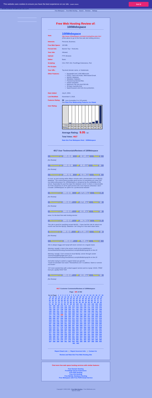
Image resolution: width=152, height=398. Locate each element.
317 (50, 333)
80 (71, 302)
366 (77, 338)
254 (77, 324)
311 (81, 331)
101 (81, 304)
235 (58, 322)
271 (89, 325)
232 (100, 320)
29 (80, 297)
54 (101, 299)
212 (77, 318)
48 (83, 299)
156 (77, 311)
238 (69, 322)
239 (73, 322)
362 (62, 338)
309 (73, 331)
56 (53, 300)
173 (89, 313)
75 (56, 302)
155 (73, 311)
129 (81, 308)
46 (77, 299)
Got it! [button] (138, 4)
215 (89, 318)
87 (92, 302)
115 (81, 306)
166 (62, 313)
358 (100, 336)
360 (54, 338)
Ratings (94, 10)
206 (54, 318)
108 (54, 306)
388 (54, 341)
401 (74, 343)
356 (92, 336)
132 (92, 308)
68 (89, 300)
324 (77, 333)
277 (58, 327)
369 (89, 338)
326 (85, 333)
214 (85, 318)
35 (98, 297)
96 (65, 304)
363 (65, 338)
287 (96, 327)
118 (92, 306)
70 (95, 300)
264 (62, 325)
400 (100, 341)
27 (74, 297)
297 (81, 329)
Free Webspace (60, 10)
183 (73, 315)
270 (85, 325)
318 (54, 333)
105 (96, 304)
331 (50, 334)
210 (69, 318)
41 (62, 299)
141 (73, 309)
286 (92, 327)
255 (81, 324)
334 (62, 334)
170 (77, 313)
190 (100, 315)
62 (71, 300)
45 (74, 299)
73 (50, 302)
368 (85, 338)
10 (78, 295)
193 (58, 316)
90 (101, 302)
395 (81, 341)
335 (65, 334)
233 (50, 322)
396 (85, 341)
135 (50, 309)
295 (73, 329)
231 (96, 320)
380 (77, 340)
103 (89, 304)
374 (54, 340)
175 (96, 313)
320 (62, 333)
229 (89, 320)
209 (65, 318)
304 (54, 331)
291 (58, 329)
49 (86, 299)
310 (77, 331)
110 (62, 306)
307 (65, 331)
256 (85, 324)
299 (89, 329)
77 (62, 302)
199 (81, 316)
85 (86, 302)
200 (85, 316)
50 (89, 299)
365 (73, 338)
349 (65, 336)
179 (58, 315)
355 (89, 336)
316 (100, 331)
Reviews (88, 10)
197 (73, 316)
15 (93, 295)
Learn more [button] (74, 4)
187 (89, 315)
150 (54, 311)
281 (73, 327)
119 (96, 306)
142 (77, 309)
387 (50, 341)
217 (96, 318)
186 (85, 315)
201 (89, 316)
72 (101, 300)
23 (62, 297)
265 (65, 325)
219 (50, 320)
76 (59, 302)
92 (53, 304)
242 (85, 322)
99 (74, 304)
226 (77, 320)
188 (92, 315)
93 (56, 304)
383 (89, 340)
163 (50, 313)
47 (80, 299)
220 (54, 320)
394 (77, 341)
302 (100, 329)
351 (73, 336)
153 (65, 311)
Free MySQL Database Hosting (75, 376)
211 (73, 318)
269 (81, 325)
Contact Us (93, 351)
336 (69, 334)
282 (77, 327)
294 (69, 329)
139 (65, 309)
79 (68, 302)
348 (62, 336)
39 (56, 299)
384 (92, 340)
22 (59, 297)
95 (62, 304)
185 (81, 315)
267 (73, 325)
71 (98, 300)
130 (85, 308)
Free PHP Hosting (75, 372)
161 (96, 311)
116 (85, 306)
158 (85, 311)
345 (50, 336)
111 (65, 306)
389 (58, 341)
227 (81, 320)
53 (98, 299)
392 (69, 341)
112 (69, 306)
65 (80, 300)
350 (69, 336)
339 (81, 334)
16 (96, 295)
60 (65, 300)
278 (62, 327)
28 (77, 297)
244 (92, 322)
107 (50, 306)
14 (90, 295)
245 (96, 322)
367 (81, 338)
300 (92, 329)
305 (58, 331)
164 (54, 313)
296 (77, 329)
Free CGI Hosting (75, 374)
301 (96, 329)
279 (65, 327)
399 (96, 341)
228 (85, 320)
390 (62, 341)
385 (96, 340)
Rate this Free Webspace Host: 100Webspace (79, 140)
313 (89, 331)
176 (100, 313)
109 (58, 306)
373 (50, 340)
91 (50, 304)
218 (100, 318)
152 (62, 311)
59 (62, 300)
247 (50, 324)
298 (85, 329)
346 (54, 336)
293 (65, 329)
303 (50, 331)
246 (100, 322)
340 (85, 334)
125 (65, 308)
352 (77, 336)
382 (85, 340)
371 (96, 338)
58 (59, 300)
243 (89, 322)
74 (53, 302)
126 (69, 308)
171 (81, 313)
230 (92, 320)
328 (92, 333)
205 (50, 318)
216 (92, 318)
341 (89, 334)
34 (95, 297)
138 (62, 309)
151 (58, 311)
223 (65, 320)
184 (77, 315)
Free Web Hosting (72, 10)
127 (73, 308)
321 (65, 333)
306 (62, 331)
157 (81, 311)
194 (62, 316)
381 (81, 340)
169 (73, 313)
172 (85, 313)
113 (73, 306)
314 (92, 331)
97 (68, 304)
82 (77, 302)
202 (92, 316)
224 (69, 320)
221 (58, 320)
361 (58, 338)
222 (62, 320)
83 (80, 302)
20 (53, 297)
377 (65, 340)
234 (54, 322)
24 (65, 297)
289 (50, 329)
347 (58, 336)
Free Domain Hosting (76, 369)
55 (50, 300)
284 (85, 327)
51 (92, 299)
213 (81, 318)
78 (65, 302)
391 (65, 341)
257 (89, 324)
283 (81, 327)
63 (74, 300)
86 (89, 302)
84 (83, 302)
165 (58, 313)
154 (69, 311)
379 (73, 340)
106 (100, 304)
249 (58, 324)
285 (89, 327)
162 (100, 311)
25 (68, 297)
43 (68, 299)
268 (77, 325)
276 (54, 327)
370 (92, 338)
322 (69, 333)
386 (100, 340)
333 (58, 334)
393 (73, 341)
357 (96, 336)
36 (101, 297)
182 (69, 315)
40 (59, 299)
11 (81, 295)
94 (59, 304)
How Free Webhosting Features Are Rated (80, 102)
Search (81, 10)
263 (58, 325)
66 (83, 300)
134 (100, 308)
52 (95, 299)
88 (95, 302)
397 (89, 341)
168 (69, 313)
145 (89, 309)
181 (65, 315)
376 (62, 340)
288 (100, 327)
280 (69, 327)
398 (92, 341)
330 (100, 333)
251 (65, 324)
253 (73, 324)
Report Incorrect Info (78, 351)
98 (71, 304)
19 (50, 297)
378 (69, 340)
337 (73, 334)
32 (89, 297)
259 (96, 324)
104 (92, 304)
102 (85, 304)
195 (65, 316)
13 (87, 295)
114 (77, 306)
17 (99, 295)
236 (62, 322)
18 (102, 295)
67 (86, 300)
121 (50, 308)
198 (77, 316)
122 (54, 308)
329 (96, 333)
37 (50, 299)
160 (92, 311)
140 (69, 309)
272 (92, 325)
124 (62, 308)
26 (71, 297)
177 (50, 315)
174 (92, 313)
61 (68, 300)
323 (73, 333)
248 (54, 324)
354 (85, 336)
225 (73, 320)
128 (77, 308)
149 (50, 311)
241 (81, 322)
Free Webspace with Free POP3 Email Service (76, 378)
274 (100, 325)
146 (92, 309)
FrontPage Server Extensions (75, 371)
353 (81, 336)
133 (96, 308)
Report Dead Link (61, 351)
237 (65, 322)
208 (62, 318)
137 (58, 309)
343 (96, 334)
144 (85, 309)
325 (81, 333)
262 (54, 325)
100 (77, 304)
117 (89, 306)
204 (100, 316)
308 (69, 331)
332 (54, 334)
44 (71, 299)
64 (77, 300)
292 (62, 329)
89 (98, 302)
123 (58, 308)
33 (92, 297)
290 (54, 329)
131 (89, 308)
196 (69, 316)
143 (81, 309)
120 (100, 306)
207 (58, 318)
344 (100, 334)
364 (69, 338)
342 (92, 334)
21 (56, 297)
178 (54, 315)
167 (65, 313)
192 (54, 316)
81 (74, 302)
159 (89, 311)
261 (50, 325)
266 (69, 325)
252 (69, 324)
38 (53, 299)
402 (77, 343)
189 (96, 315)
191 (50, 316)
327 (89, 333)
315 (96, 331)
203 (96, 316)
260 (100, 324)
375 (58, 340)
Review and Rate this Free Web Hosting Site (76, 355)
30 (83, 297)
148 (100, 309)
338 (77, 334)
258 (92, 324)
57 (56, 300)
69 (92, 300)
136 (54, 309)
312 (85, 331)
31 (86, 297)
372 (100, 338)
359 (50, 338)
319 (58, 333)
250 (62, 324)
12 (84, 295)
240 (77, 322)
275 (50, 327)
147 (96, 309)
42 (65, 299)
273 (96, 325)
